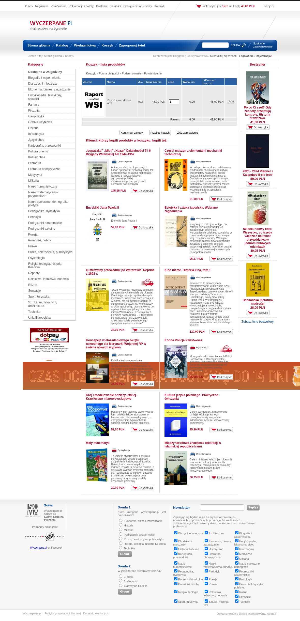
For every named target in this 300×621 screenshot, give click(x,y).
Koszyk (107, 45)
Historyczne (214, 549)
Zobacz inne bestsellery (258, 321)
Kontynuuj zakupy (132, 132)
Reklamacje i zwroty (81, 6)
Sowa (48, 505)
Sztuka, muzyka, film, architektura (42, 304)
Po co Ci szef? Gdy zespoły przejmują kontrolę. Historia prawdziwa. (258, 113)
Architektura (214, 533)
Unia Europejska (39, 317)
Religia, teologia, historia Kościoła (145, 543)
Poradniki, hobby (39, 240)
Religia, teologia (186, 592)
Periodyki (34, 217)
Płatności (115, 6)
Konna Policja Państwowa (183, 340)
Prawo (32, 246)
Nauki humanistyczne (42, 186)
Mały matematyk (98, 443)
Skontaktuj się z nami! (223, 55)
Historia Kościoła (186, 549)
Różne (32, 285)
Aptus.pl (272, 613)
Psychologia (36, 258)
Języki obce (36, 140)
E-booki (128, 576)
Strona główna (38, 45)
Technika (34, 312)
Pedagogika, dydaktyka (44, 211)
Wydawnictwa (85, 45)
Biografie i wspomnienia (44, 78)
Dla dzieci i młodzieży (42, 83)
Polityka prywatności (57, 613)
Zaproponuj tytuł (132, 45)
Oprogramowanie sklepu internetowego (241, 613)
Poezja (33, 234)
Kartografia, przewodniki (44, 145)
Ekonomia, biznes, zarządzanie (49, 89)
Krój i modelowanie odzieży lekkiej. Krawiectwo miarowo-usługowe (111, 396)
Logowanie (246, 55)
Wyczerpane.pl (38, 547)
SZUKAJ (236, 45)
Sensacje (34, 290)
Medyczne (243, 553)
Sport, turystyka (38, 296)
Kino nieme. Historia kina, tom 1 (187, 270)
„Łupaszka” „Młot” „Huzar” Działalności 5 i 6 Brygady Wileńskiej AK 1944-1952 (118, 152)
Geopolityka (36, 116)
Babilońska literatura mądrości (258, 301)
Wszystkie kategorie (188, 533)
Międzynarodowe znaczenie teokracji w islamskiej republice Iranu (192, 444)
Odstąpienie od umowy (138, 6)
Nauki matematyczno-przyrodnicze (43, 194)
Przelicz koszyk (160, 132)
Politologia (243, 579)
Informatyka (36, 134)
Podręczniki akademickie (45, 223)
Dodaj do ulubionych (96, 613)
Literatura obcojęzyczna (44, 169)
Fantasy (33, 104)
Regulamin (42, 6)
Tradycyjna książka (135, 585)
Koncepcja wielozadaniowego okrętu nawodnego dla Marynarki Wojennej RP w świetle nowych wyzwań (116, 343)
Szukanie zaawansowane (263, 45)
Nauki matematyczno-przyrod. (218, 565)
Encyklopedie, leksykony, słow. (245, 543)
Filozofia (34, 110)
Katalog (62, 45)
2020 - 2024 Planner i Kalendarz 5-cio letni (258, 173)
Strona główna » (54, 55)
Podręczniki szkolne (41, 228)
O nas (29, 6)
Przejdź (268, 6)
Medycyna (35, 175)
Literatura (34, 163)
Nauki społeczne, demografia (247, 565)
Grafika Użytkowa (40, 122)
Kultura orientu (38, 151)
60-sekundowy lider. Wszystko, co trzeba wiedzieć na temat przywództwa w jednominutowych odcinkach (257, 238)
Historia (33, 128)
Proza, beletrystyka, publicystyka (50, 252)
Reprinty (34, 273)
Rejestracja (263, 55)
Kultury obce (36, 157)
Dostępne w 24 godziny (45, 72)
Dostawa (101, 6)
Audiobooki (130, 581)
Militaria (33, 180)
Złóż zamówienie (187, 132)
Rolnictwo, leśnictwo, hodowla (48, 279)
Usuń (231, 101)
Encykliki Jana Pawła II (102, 207)
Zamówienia (58, 6)
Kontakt (159, 6)
